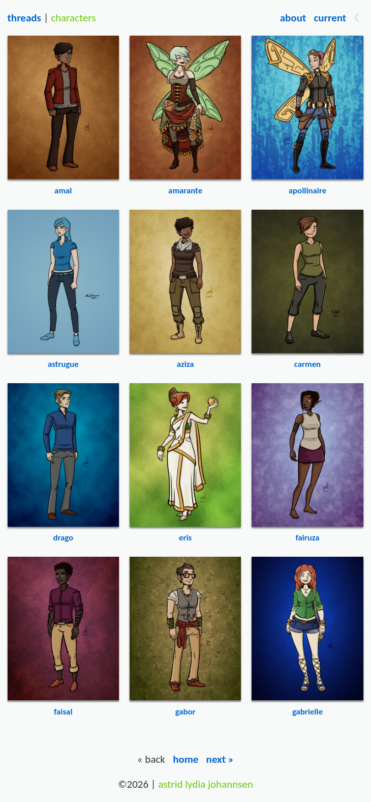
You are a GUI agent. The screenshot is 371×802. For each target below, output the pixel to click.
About (293, 17)
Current (330, 17)
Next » (220, 759)
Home (185, 759)
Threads (24, 17)
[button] (358, 17)
